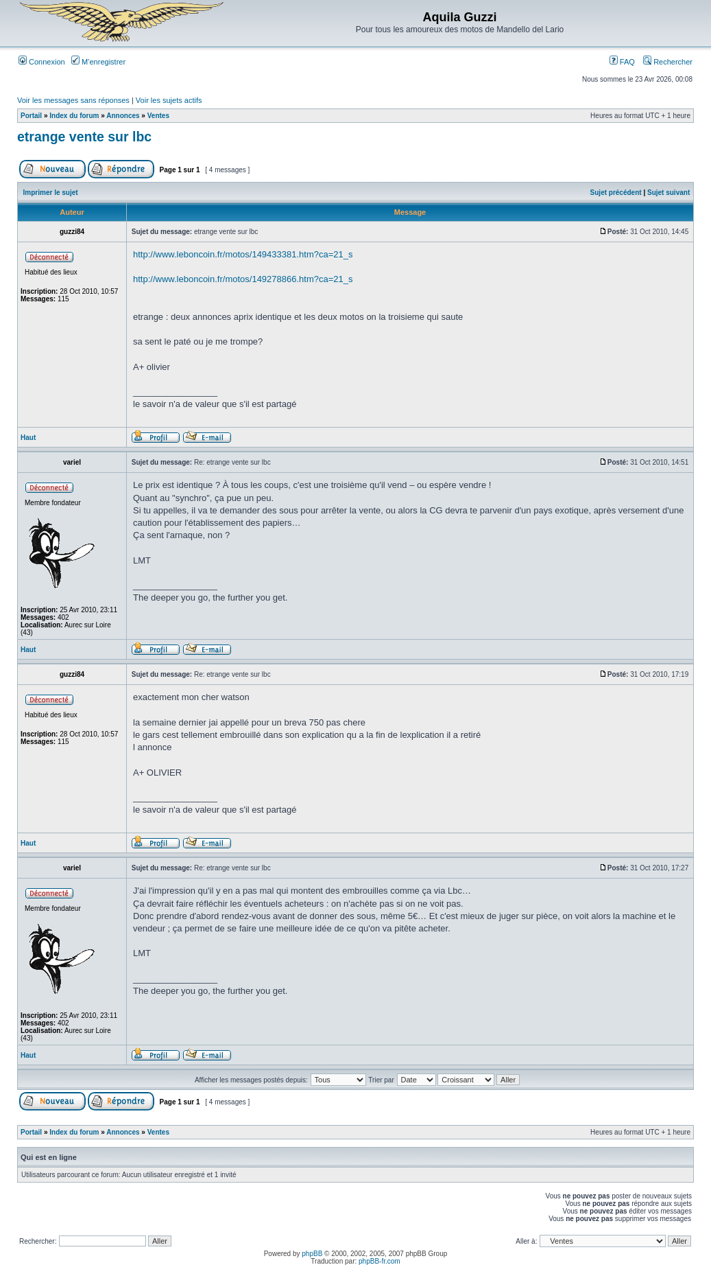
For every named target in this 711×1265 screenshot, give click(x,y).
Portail (31, 115)
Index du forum (74, 115)
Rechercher (667, 62)
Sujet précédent (616, 192)
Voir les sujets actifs (169, 100)
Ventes (158, 115)
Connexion (42, 62)
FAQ (622, 62)
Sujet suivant (668, 192)
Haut (28, 437)
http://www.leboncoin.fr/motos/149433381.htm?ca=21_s (243, 254)
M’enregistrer (98, 62)
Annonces (122, 115)
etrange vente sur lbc (84, 136)
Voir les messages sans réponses (73, 100)
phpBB (312, 1253)
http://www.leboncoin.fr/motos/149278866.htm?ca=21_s (243, 279)
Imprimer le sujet (50, 192)
